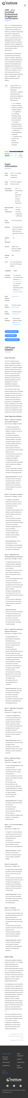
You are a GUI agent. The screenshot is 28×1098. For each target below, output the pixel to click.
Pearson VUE (15, 296)
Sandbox (19, 1059)
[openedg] (21, 1086)
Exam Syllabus (15, 313)
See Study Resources (12, 331)
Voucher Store (20, 1062)
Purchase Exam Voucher (12, 339)
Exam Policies (15, 307)
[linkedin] (14, 1086)
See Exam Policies (11, 335)
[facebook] (7, 1086)
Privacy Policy (6, 1062)
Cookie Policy (6, 1065)
